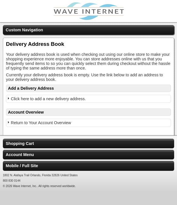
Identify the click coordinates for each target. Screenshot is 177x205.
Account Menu (20, 154)
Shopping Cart (20, 143)
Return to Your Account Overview (41, 122)
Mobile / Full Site (22, 165)
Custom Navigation (24, 30)
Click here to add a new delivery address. (48, 99)
